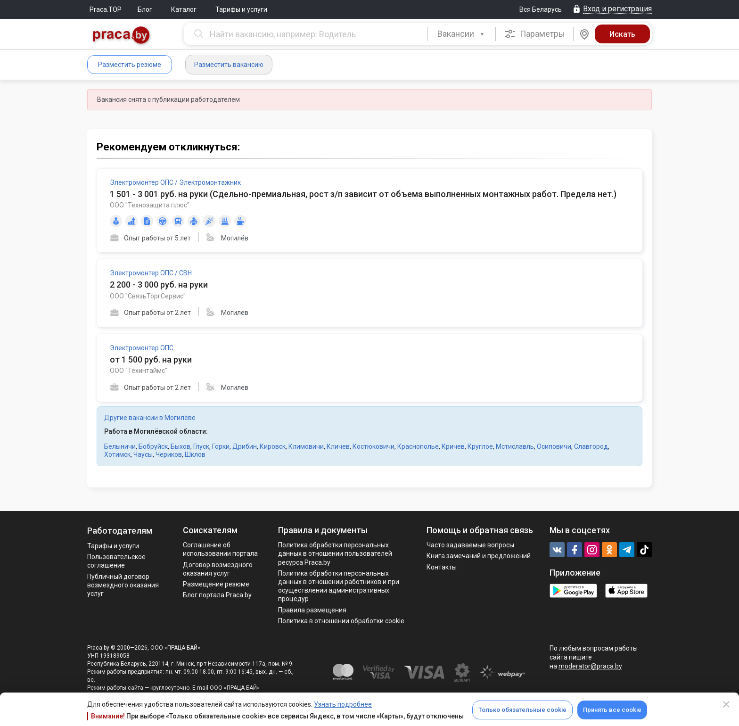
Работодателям (119, 531)
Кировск (273, 446)
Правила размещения (312, 610)
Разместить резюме (129, 64)
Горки (221, 446)
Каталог (184, 9)
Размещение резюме (216, 584)
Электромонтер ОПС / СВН (151, 273)
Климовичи (306, 446)
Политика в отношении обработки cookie (341, 621)
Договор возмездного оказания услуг (218, 569)
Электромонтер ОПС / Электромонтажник (175, 182)
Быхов (180, 446)
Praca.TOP (106, 9)
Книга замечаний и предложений (479, 556)
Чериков (169, 454)
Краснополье (418, 446)
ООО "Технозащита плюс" (149, 205)
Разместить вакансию (228, 64)
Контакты (442, 567)
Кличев (338, 446)
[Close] (726, 704)
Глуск (201, 446)
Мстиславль (515, 446)
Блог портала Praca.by (217, 595)
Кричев (453, 446)
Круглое (480, 446)
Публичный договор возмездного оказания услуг (123, 585)
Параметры (534, 34)
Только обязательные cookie (522, 709)
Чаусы (143, 454)
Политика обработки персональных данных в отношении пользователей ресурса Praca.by (335, 553)
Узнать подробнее (343, 704)
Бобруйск (153, 446)
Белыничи (120, 446)
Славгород (591, 446)
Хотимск (117, 454)
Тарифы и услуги (241, 9)
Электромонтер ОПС (141, 348)
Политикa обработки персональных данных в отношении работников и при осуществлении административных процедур (338, 586)
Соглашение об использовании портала (220, 549)
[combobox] (461, 34)
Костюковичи (373, 446)
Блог (145, 9)
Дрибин (244, 446)
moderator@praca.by (590, 666)
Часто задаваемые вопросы (470, 545)
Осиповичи (554, 446)
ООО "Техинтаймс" (138, 370)
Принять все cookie (612, 709)
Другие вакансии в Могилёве (150, 417)
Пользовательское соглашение (116, 561)
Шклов (195, 454)
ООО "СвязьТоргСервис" (148, 296)
